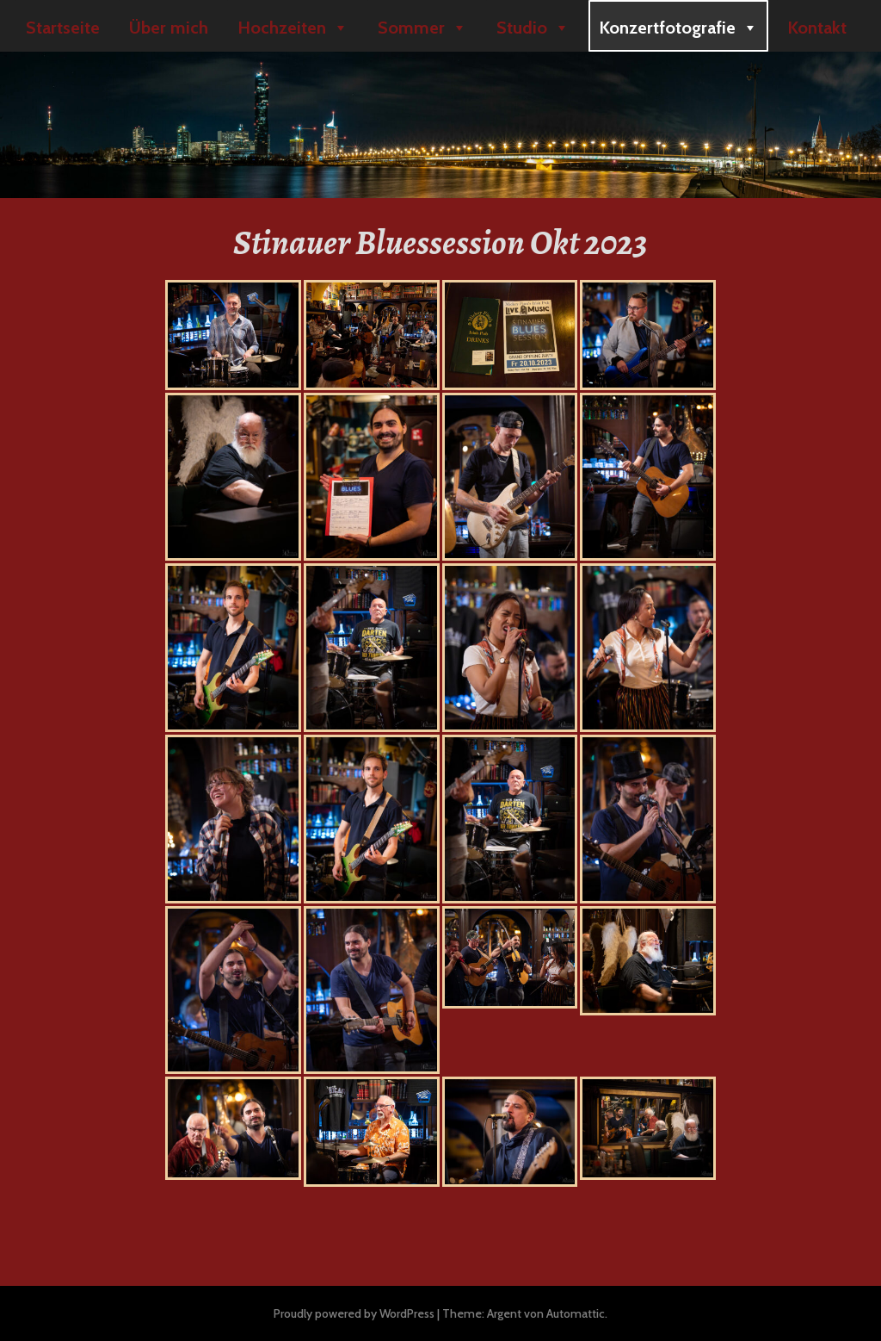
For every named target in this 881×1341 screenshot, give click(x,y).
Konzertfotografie (678, 27)
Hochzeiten (292, 27)
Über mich (168, 27)
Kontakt (817, 27)
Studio (533, 27)
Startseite (63, 27)
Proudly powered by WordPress (354, 1313)
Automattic (575, 1313)
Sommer (422, 27)
